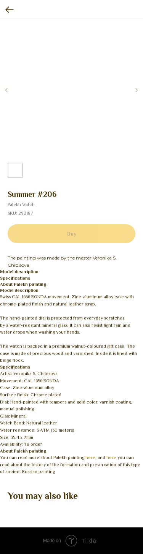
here (90, 457)
